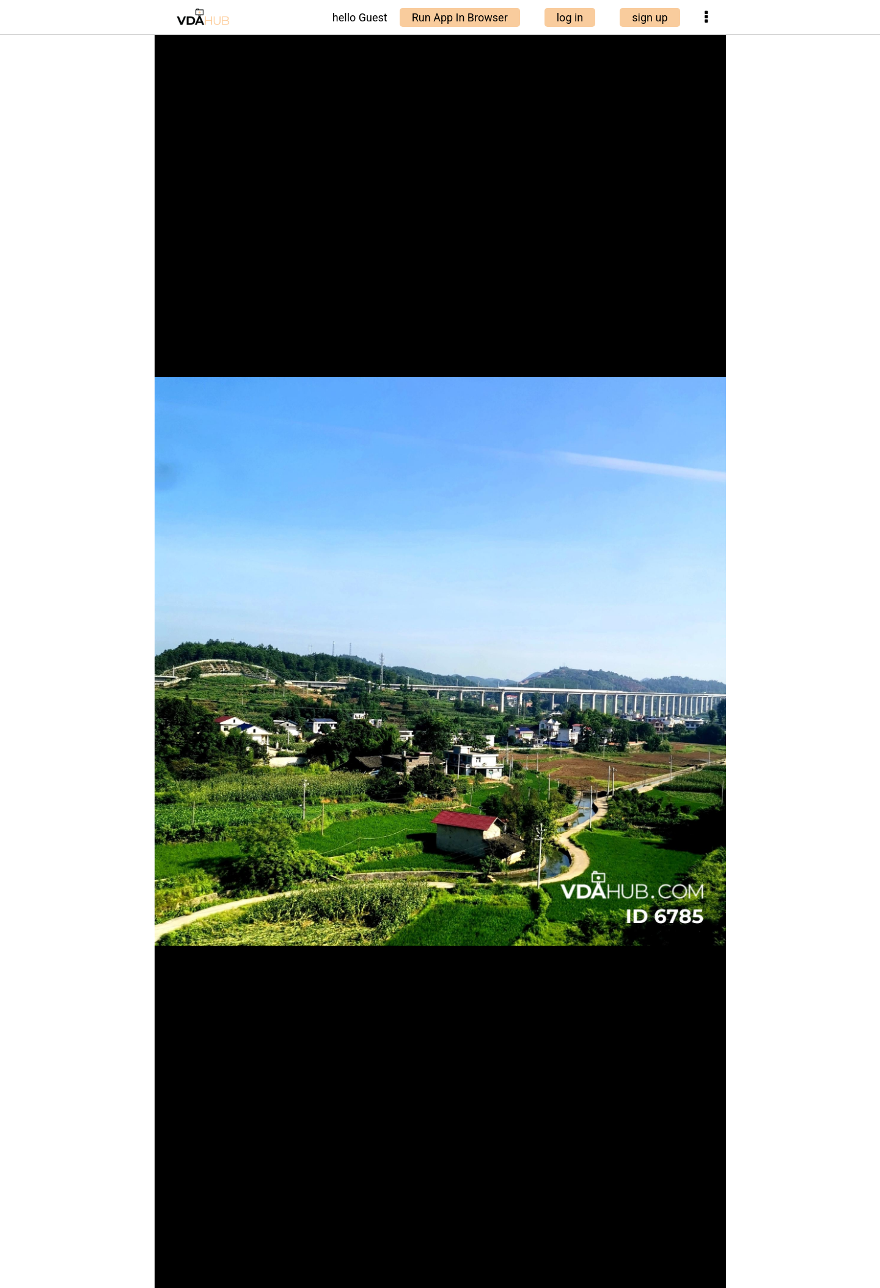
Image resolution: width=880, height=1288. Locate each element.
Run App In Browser (460, 17)
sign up (649, 17)
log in (570, 17)
